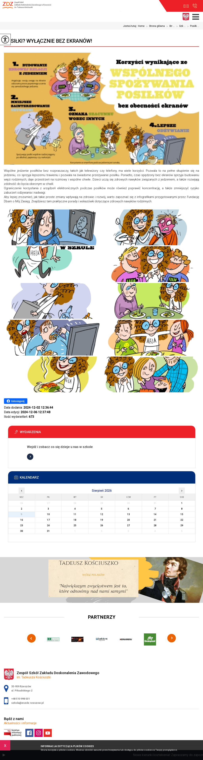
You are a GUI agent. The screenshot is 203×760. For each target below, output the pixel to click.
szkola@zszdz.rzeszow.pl (186, 6)
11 (75, 514)
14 (155, 514)
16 (21, 520)
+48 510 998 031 (194, 6)
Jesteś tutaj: (130, 26)
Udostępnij (15, 401)
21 (155, 520)
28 (155, 525)
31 (48, 531)
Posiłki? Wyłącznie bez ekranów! (48, 41)
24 (48, 525)
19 (101, 520)
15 (181, 514)
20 (128, 520)
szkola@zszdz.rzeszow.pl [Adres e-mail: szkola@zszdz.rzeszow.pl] (27, 702)
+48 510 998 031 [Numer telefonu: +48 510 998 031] (20, 698)
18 (75, 520)
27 (128, 525)
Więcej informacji (30, 457)
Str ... (170, 26)
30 (21, 531)
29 (181, 525)
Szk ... (180, 26)
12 (101, 514)
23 (21, 525)
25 (75, 525)
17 (48, 520)
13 (128, 514)
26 (101, 525)
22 (181, 520)
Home (141, 26)
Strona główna (155, 26)
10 (48, 514)
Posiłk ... (192, 26)
